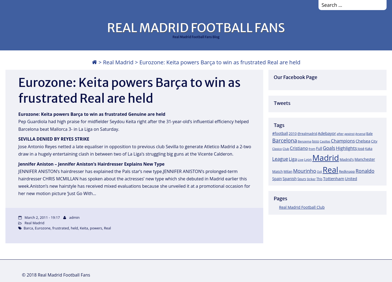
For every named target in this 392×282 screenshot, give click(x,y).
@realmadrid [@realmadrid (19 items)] (307, 133)
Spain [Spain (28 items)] (277, 178)
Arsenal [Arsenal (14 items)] (360, 134)
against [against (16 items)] (349, 134)
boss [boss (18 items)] (315, 141)
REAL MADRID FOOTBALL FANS (196, 27)
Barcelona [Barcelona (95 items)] (284, 140)
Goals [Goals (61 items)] (329, 148)
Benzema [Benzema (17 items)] (304, 141)
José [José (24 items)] (361, 148)
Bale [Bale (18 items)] (369, 133)
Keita (84, 228)
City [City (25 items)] (374, 141)
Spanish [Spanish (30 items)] (290, 178)
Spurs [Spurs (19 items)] (301, 179)
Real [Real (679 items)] (330, 169)
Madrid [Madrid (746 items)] (325, 157)
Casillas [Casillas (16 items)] (325, 141)
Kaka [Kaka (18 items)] (368, 148)
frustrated (60, 228)
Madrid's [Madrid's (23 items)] (347, 159)
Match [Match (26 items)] (277, 171)
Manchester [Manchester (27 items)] (364, 159)
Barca (28, 228)
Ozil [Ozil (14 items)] (319, 172)
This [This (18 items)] (319, 179)
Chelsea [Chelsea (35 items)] (363, 141)
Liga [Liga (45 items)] (293, 159)
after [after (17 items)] (340, 134)
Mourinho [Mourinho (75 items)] (304, 170)
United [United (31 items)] (351, 178)
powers (96, 228)
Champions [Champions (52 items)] (343, 141)
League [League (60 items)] (280, 159)
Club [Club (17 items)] (286, 149)
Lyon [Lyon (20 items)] (307, 159)
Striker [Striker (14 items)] (311, 179)
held (74, 228)
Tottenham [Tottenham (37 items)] (333, 178)
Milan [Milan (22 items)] (288, 171)
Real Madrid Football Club (301, 207)
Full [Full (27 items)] (319, 148)
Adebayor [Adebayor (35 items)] (327, 133)
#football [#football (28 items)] (280, 133)
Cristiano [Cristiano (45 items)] (299, 148)
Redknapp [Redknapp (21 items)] (347, 171)
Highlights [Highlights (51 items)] (346, 148)
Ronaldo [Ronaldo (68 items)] (365, 171)
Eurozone (43, 228)
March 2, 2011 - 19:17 (42, 217)
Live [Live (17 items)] (301, 159)
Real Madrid (118, 62)
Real (107, 228)
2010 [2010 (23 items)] (293, 133)
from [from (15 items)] (312, 149)
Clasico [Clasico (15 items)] (277, 149)
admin (74, 217)
